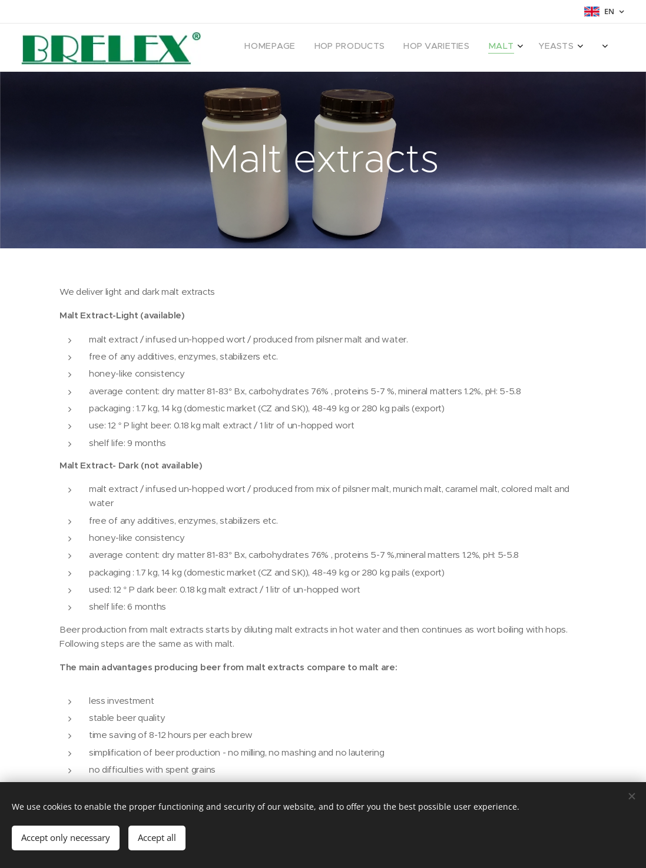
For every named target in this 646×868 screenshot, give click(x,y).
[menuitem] (388, 47)
